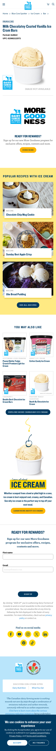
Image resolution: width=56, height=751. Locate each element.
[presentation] (28, 582)
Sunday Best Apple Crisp (19, 254)
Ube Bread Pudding (16, 294)
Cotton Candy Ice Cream (39, 361)
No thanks (39, 743)
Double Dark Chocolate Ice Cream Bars (14, 400)
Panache (8, 21)
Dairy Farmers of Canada (28, 5)
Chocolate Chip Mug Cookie (20, 214)
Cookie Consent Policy (40, 732)
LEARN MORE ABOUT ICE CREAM (28, 511)
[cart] (48, 4)
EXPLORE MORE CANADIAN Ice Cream (28, 412)
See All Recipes (28, 305)
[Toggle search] (53, 4)
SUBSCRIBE (28, 150)
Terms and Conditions (36, 735)
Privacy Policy (15, 735)
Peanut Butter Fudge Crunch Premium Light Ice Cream (13, 363)
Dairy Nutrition (19, 687)
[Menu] (3, 4)
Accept (17, 743)
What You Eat (38, 687)
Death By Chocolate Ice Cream (39, 402)
